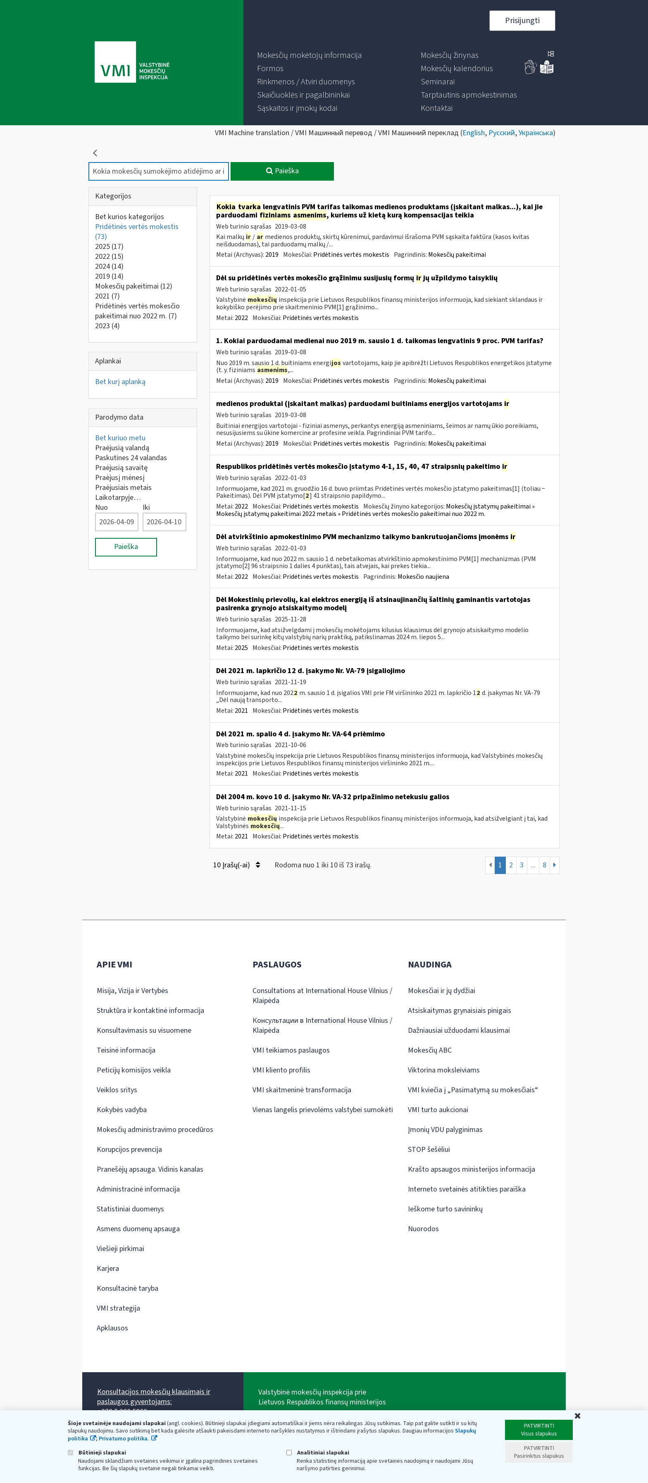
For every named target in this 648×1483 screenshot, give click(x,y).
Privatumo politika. (124, 1439)
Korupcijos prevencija (129, 1149)
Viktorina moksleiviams (444, 1070)
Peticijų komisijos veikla (134, 1070)
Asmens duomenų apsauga (138, 1229)
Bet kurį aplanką (120, 382)
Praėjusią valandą (122, 448)
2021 (107, 296)
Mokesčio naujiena (423, 576)
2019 (109, 276)
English (473, 133)
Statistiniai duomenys (130, 1209)
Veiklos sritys (117, 1090)
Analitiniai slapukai (317, 1453)
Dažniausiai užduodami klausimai (459, 1030)
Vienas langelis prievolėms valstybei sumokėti (323, 1110)
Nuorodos (423, 1229)
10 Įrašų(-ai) (236, 865)
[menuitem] (309, 55)
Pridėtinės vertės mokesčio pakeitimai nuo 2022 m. (137, 311)
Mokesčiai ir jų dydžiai (441, 991)
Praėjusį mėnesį (120, 478)
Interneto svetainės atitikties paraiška (467, 1189)
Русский (501, 133)
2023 (107, 326)
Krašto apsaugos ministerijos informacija (471, 1169)
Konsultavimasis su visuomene (144, 1030)
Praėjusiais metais (123, 487)
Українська (536, 133)
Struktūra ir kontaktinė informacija (150, 1010)
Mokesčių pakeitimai (133, 286)
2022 (109, 256)
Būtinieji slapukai (97, 1453)
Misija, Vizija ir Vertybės (132, 991)
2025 (109, 246)
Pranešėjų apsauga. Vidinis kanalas (150, 1169)
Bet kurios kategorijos (129, 217)
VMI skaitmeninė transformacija (302, 1090)
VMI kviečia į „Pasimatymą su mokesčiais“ (473, 1090)
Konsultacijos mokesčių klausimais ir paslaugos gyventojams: (153, 1397)
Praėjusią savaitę (121, 468)
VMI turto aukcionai (438, 1110)
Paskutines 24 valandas (131, 458)
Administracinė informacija (138, 1189)
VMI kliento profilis (281, 1070)
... (533, 865)
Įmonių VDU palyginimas (445, 1130)
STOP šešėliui (429, 1149)
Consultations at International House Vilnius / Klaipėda (322, 996)
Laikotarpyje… (118, 497)
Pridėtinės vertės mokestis (137, 232)
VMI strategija (118, 1308)
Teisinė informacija (126, 1050)
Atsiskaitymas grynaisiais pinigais (459, 1010)
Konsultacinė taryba (127, 1288)
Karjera (108, 1268)
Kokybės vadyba (122, 1110)
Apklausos (112, 1328)
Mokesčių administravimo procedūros (155, 1130)
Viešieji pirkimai (120, 1249)
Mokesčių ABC (430, 1050)
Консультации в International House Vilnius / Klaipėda (322, 1025)
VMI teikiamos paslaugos (291, 1050)
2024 (109, 266)
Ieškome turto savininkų (445, 1209)
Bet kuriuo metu (120, 438)
